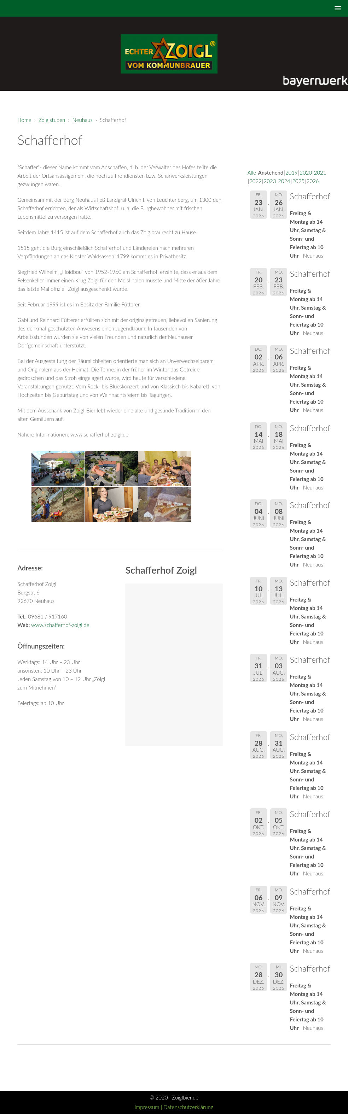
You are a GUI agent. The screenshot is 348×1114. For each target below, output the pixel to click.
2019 (291, 172)
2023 (270, 181)
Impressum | (148, 1107)
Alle (252, 172)
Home (24, 120)
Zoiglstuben (52, 120)
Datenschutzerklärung (188, 1107)
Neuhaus (82, 120)
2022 (255, 181)
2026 (313, 181)
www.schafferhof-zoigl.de (60, 625)
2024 (284, 181)
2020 (306, 172)
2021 (320, 172)
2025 (298, 181)
